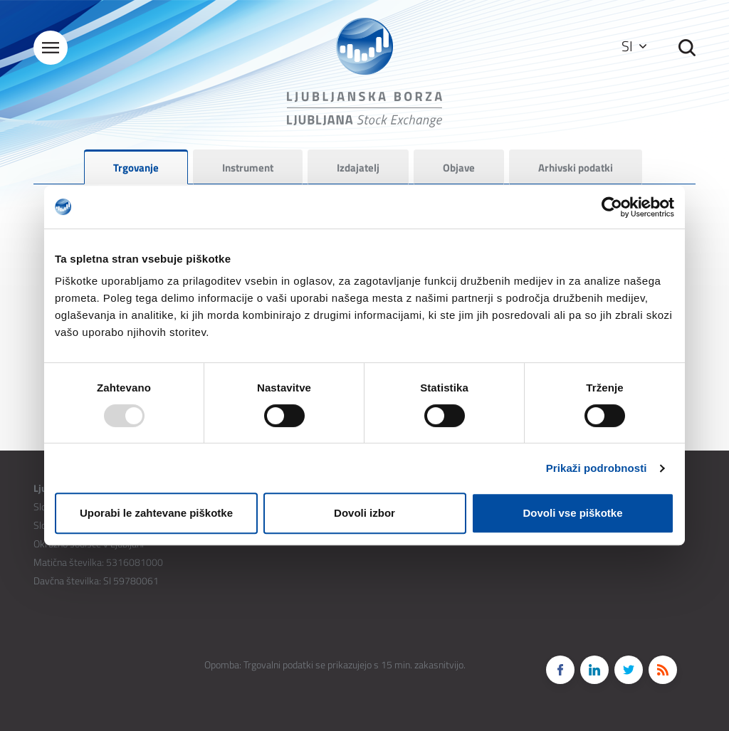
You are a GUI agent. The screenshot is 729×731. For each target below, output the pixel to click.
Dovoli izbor (364, 513)
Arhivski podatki (575, 167)
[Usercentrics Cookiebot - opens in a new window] (612, 207)
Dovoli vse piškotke (572, 513)
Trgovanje (136, 167)
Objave (459, 167)
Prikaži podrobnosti (596, 468)
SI (634, 46)
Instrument (247, 167)
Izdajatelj (358, 167)
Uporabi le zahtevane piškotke (156, 513)
